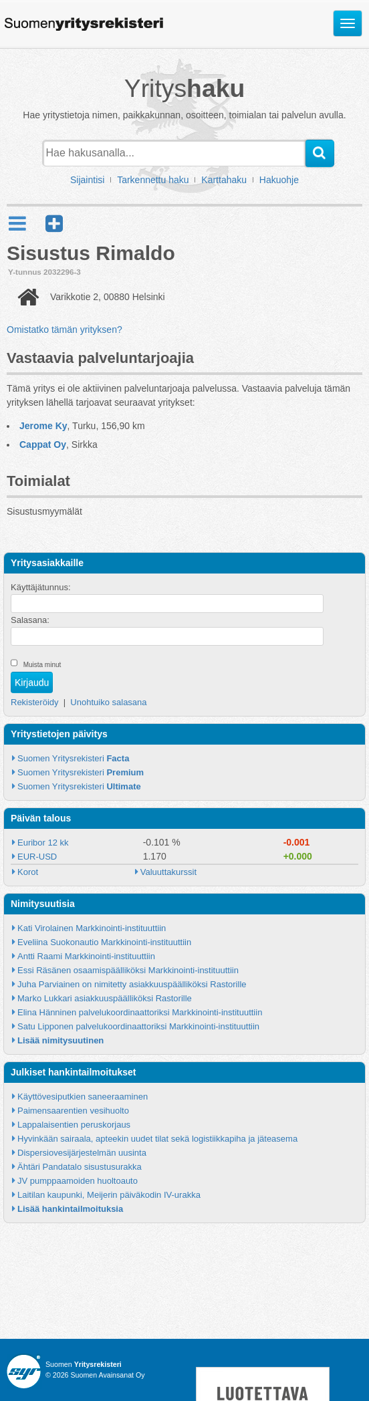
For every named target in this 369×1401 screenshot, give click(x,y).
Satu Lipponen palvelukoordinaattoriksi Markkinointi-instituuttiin (138, 1026)
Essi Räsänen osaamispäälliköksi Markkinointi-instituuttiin (128, 970)
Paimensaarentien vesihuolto (73, 1111)
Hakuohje (279, 179)
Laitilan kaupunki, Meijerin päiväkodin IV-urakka (109, 1195)
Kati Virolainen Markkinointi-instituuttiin (91, 928)
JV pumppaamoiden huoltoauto (77, 1181)
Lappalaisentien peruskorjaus (73, 1125)
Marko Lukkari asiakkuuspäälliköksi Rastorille (104, 998)
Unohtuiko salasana (108, 702)
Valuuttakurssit (168, 872)
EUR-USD (37, 857)
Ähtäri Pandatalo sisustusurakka (79, 1167)
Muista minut (42, 664)
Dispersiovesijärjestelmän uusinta (81, 1153)
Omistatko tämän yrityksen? (64, 329)
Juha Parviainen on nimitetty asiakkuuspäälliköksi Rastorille (132, 984)
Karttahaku (224, 179)
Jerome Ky (43, 425)
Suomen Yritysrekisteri (73, 758)
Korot (27, 872)
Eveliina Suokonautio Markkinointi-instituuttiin (104, 942)
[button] (54, 223)
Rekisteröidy (35, 702)
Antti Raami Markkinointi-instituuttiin (86, 956)
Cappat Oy (42, 444)
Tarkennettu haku (153, 179)
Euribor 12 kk (43, 843)
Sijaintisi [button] (87, 179)
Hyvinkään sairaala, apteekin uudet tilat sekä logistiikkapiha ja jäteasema (157, 1139)
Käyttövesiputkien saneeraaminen (82, 1097)
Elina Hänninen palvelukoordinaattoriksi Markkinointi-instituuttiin (139, 1012)
